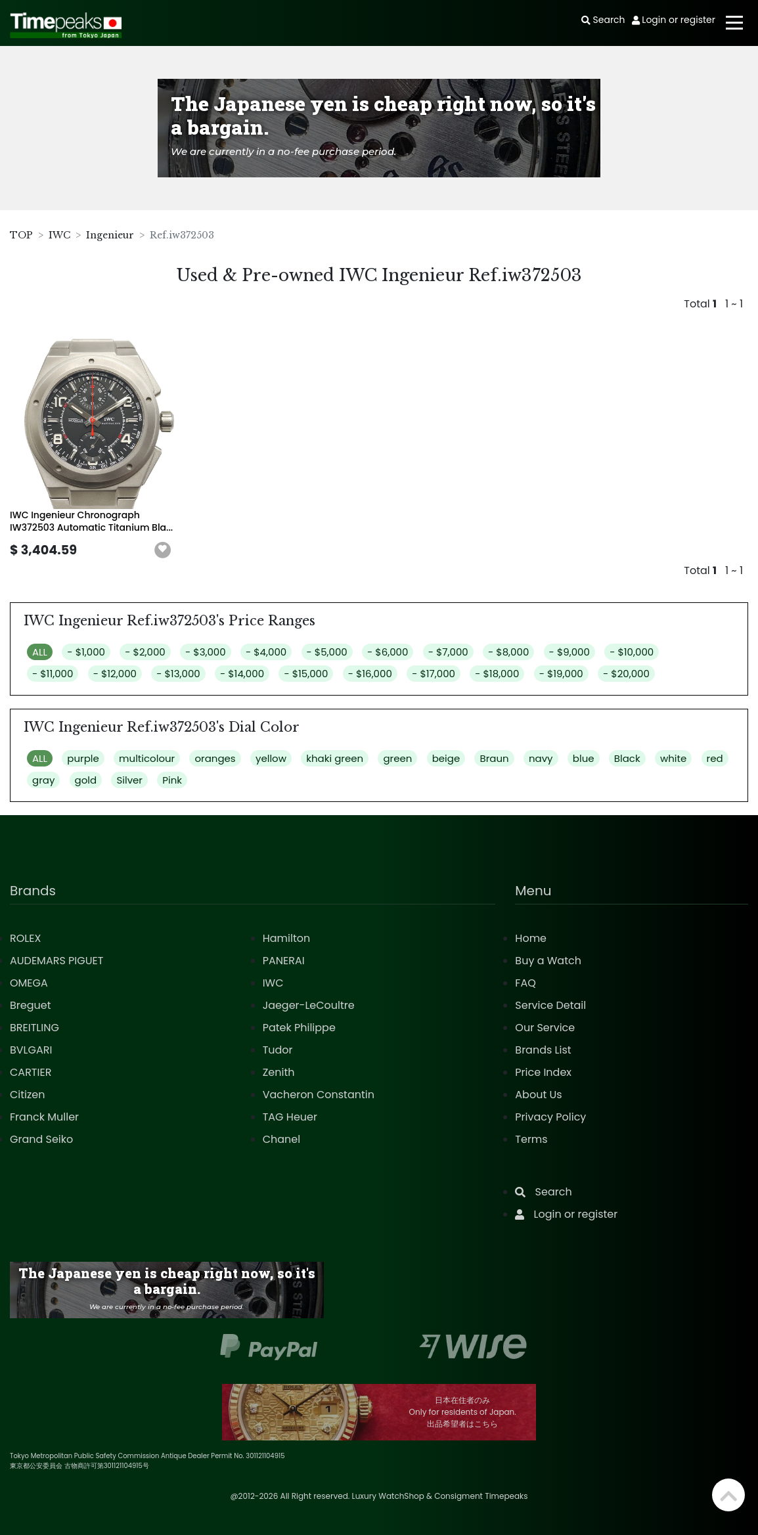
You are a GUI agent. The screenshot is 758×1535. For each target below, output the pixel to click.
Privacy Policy (550, 1116)
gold (86, 780)
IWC (59, 235)
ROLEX (25, 938)
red (715, 758)
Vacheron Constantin (318, 1094)
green (397, 758)
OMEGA (29, 982)
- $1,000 (86, 652)
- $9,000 (569, 652)
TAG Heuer (290, 1116)
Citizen (27, 1094)
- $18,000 (497, 673)
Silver (129, 780)
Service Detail (550, 1005)
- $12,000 (115, 673)
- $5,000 (327, 652)
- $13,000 (178, 673)
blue (583, 758)
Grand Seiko (41, 1139)
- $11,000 (52, 673)
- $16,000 (370, 673)
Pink (172, 780)
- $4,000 (266, 652)
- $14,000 (242, 673)
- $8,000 (508, 652)
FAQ (525, 982)
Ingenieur (110, 235)
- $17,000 (433, 673)
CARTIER (30, 1072)
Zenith (279, 1072)
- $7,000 (448, 652)
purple (83, 758)
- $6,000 (387, 652)
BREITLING (34, 1027)
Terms (531, 1139)
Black (627, 758)
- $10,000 (632, 652)
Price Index (543, 1072)
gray (43, 780)
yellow (271, 758)
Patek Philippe (299, 1027)
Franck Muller (44, 1116)
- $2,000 (145, 652)
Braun (493, 758)
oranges (214, 758)
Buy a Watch (548, 960)
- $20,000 (626, 673)
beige (446, 758)
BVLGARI (31, 1049)
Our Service (545, 1027)
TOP (21, 235)
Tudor (278, 1049)
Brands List (543, 1049)
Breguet (30, 1005)
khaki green (334, 758)
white (673, 758)
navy (541, 758)
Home (530, 938)
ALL (39, 652)
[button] (162, 550)
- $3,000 (205, 652)
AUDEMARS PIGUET (56, 960)
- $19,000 (561, 673)
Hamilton (287, 938)
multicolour (147, 758)
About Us (538, 1094)
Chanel (282, 1139)
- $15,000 (306, 673)
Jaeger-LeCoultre (309, 1005)
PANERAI (284, 960)
